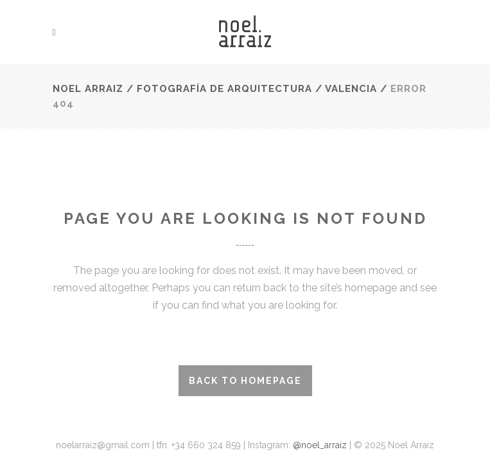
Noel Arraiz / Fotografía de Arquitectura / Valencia (215, 89)
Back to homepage (245, 381)
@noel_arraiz (321, 445)
